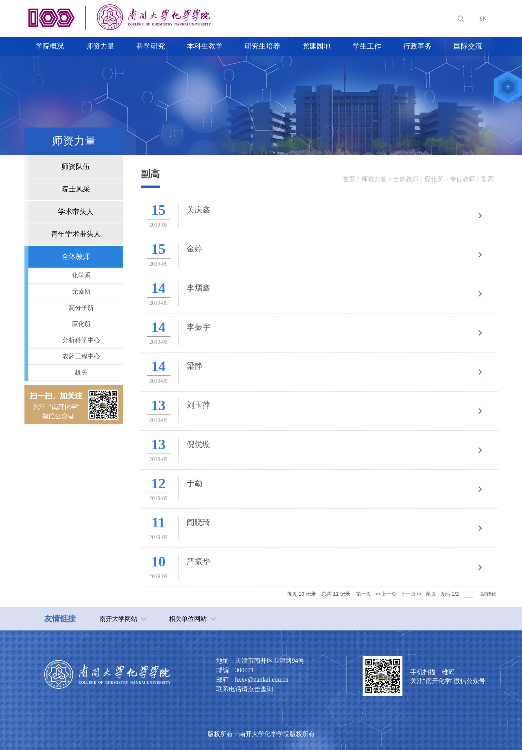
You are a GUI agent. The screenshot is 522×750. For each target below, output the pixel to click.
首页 (348, 179)
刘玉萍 (198, 405)
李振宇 (198, 326)
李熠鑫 (198, 287)
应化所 (434, 179)
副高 (487, 179)
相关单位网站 (188, 618)
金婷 (194, 248)
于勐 (194, 483)
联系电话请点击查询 (244, 689)
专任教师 (462, 179)
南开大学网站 (118, 618)
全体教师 (405, 179)
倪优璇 (198, 444)
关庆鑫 (198, 209)
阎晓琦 (198, 522)
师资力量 (374, 179)
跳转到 (489, 594)
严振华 (198, 561)
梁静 (194, 366)
